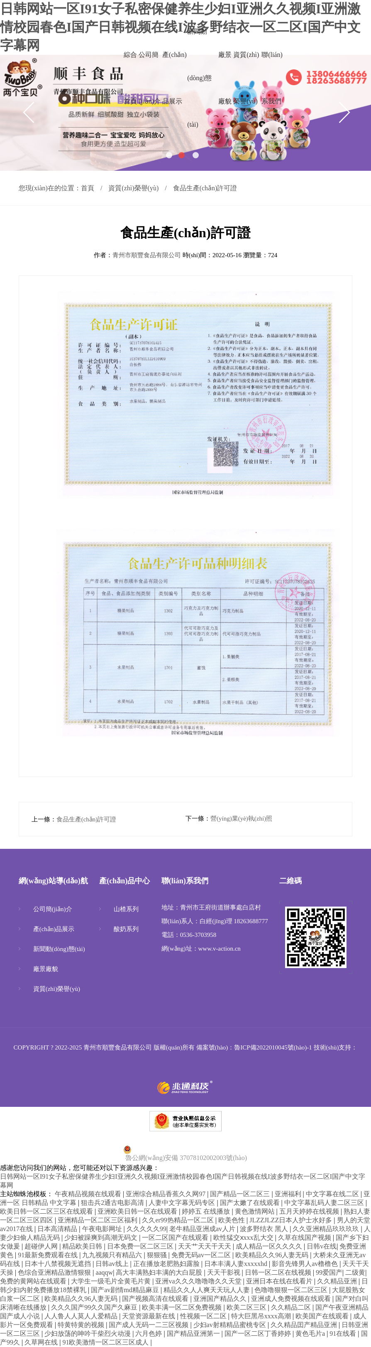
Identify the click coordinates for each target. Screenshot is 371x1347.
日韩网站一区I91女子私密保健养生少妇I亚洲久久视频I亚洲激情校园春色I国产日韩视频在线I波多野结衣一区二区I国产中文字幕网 (180, 27)
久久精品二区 (291, 1307)
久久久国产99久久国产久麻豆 (95, 1307)
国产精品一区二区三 (240, 1193)
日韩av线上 (112, 1263)
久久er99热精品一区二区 (178, 1220)
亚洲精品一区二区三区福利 (98, 1220)
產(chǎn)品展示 (174, 78)
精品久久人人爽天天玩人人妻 (207, 1289)
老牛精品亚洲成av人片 (203, 1228)
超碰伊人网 (41, 1246)
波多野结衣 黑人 (265, 1228)
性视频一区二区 (204, 1316)
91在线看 (344, 1333)
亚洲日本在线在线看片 (280, 1281)
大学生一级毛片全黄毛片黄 (111, 1281)
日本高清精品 (58, 1228)
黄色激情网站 (255, 1211)
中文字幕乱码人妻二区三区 (325, 1202)
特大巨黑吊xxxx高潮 (262, 1316)
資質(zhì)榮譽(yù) (246, 78)
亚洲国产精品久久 (220, 1298)
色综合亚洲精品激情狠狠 (55, 1272)
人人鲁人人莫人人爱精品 (81, 1316)
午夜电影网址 (103, 1228)
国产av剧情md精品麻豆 (126, 1289)
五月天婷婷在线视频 (310, 1211)
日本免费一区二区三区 (141, 1246)
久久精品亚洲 (338, 1281)
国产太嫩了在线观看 (250, 1202)
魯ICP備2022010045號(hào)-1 (273, 1047)
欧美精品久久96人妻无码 (272, 1255)
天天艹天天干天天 (205, 1246)
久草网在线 (41, 1342)
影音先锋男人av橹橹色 (305, 1263)
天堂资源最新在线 (149, 1316)
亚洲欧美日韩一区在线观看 (138, 1211)
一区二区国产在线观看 (176, 1237)
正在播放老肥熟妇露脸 (167, 1263)
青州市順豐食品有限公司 (146, 255)
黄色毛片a (311, 1333)
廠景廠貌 (225, 78)
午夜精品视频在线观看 (89, 1193)
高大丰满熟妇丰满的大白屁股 (160, 1272)
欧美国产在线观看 (322, 1316)
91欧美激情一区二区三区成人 (106, 1342)
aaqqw (104, 1272)
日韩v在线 (322, 1246)
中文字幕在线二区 (333, 1193)
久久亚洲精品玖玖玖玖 (327, 1228)
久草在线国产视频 (305, 1237)
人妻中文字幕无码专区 (183, 1202)
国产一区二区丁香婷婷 (259, 1333)
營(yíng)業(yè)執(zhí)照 (241, 818)
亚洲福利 (289, 1193)
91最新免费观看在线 (48, 1255)
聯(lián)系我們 (272, 78)
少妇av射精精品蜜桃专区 (230, 1324)
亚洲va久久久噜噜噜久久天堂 (199, 1281)
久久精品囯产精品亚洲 (305, 1324)
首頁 (87, 188)
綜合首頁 (130, 78)
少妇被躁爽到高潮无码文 (101, 1237)
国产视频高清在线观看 (156, 1298)
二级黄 (355, 1272)
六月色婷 (149, 1333)
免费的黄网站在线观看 (34, 1281)
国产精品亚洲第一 (194, 1333)
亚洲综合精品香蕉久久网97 (166, 1193)
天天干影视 (224, 1272)
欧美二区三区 (247, 1307)
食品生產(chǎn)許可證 (86, 819)
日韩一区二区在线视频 (279, 1272)
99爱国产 (329, 1272)
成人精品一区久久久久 (270, 1246)
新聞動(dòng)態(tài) (199, 78)
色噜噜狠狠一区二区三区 (291, 1289)
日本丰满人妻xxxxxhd (236, 1263)
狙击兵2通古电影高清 (113, 1202)
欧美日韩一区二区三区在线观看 (47, 1211)
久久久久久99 (146, 1228)
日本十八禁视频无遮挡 (58, 1263)
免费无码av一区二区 (201, 1255)
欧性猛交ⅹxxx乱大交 (244, 1237)
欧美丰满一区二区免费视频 (182, 1307)
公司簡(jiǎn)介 (150, 78)
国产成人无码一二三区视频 (149, 1324)
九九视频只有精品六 (113, 1255)
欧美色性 (232, 1220)
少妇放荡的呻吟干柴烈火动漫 (88, 1333)
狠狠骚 (157, 1255)
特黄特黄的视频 (82, 1324)
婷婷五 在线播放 (207, 1211)
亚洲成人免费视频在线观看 (291, 1298)
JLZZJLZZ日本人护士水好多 (291, 1220)
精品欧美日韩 (83, 1246)
